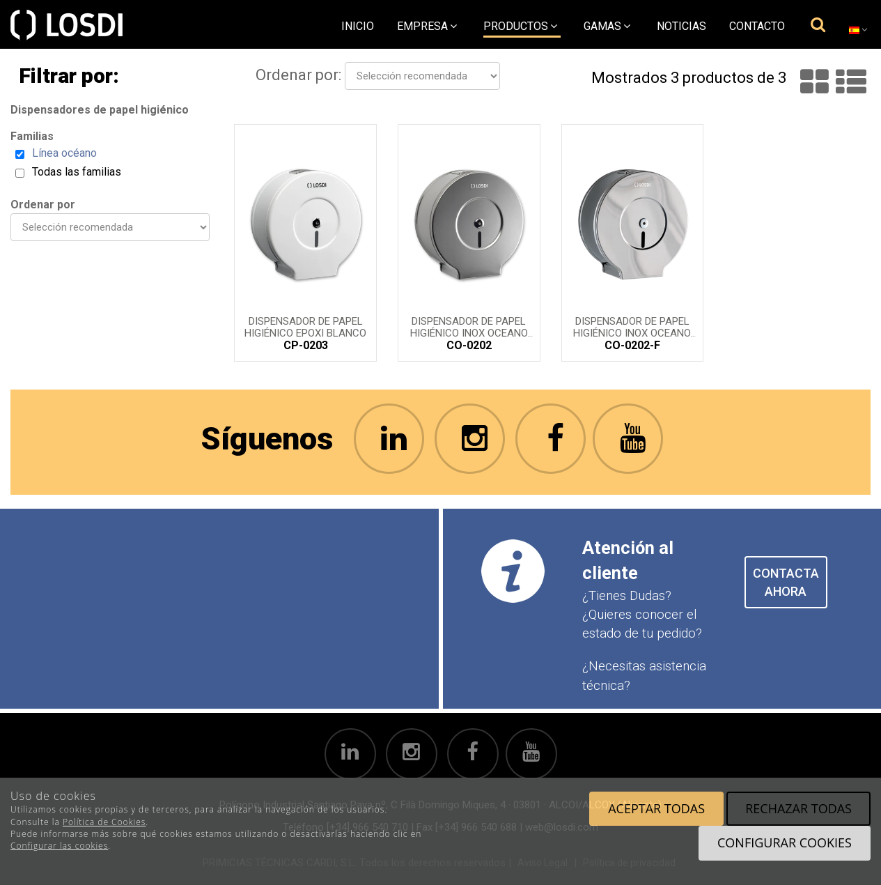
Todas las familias (76, 171)
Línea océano (64, 153)
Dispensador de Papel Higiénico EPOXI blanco (305, 326)
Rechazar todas (798, 808)
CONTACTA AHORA (786, 582)
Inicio (357, 26)
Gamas (607, 26)
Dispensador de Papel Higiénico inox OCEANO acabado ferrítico (632, 326)
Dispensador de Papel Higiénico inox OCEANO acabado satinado (469, 326)
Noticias (681, 26)
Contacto (757, 26)
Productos (520, 26)
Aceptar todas (656, 808)
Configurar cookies (784, 842)
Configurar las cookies (59, 846)
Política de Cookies (104, 822)
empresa (427, 26)
